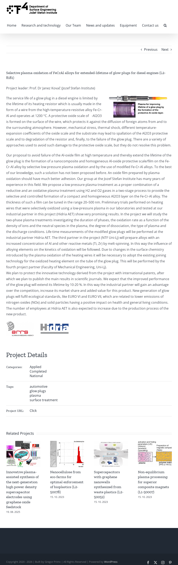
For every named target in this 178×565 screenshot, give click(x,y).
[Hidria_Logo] (54, 325)
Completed (38, 371)
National (36, 376)
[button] (165, 25)
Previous (151, 49)
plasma (35, 395)
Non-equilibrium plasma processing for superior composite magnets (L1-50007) (153, 482)
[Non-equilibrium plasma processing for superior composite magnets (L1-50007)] (155, 443)
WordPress (110, 562)
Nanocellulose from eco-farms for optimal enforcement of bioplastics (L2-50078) (66, 482)
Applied (35, 367)
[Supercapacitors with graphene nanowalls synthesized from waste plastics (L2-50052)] (111, 443)
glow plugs (38, 391)
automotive (38, 386)
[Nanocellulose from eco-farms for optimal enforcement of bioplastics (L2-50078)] (67, 443)
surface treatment (44, 400)
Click (33, 410)
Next (165, 49)
